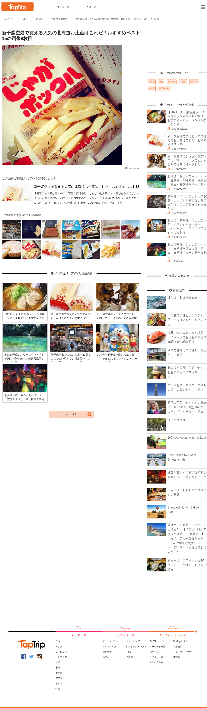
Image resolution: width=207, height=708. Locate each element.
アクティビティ (110, 641)
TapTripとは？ (180, 641)
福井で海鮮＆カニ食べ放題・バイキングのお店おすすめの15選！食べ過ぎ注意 (187, 337)
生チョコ (194, 82)
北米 (58, 662)
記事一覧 (63, 7)
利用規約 (177, 646)
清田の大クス (176, 420)
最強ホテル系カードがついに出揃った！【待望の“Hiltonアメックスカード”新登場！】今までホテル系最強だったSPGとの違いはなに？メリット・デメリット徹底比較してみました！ (187, 538)
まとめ (59, 683)
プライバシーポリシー (184, 652)
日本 (25, 18)
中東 (58, 667)
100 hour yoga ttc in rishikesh (187, 437)
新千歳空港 (164, 88)
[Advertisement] (177, 47)
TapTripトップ (157, 641)
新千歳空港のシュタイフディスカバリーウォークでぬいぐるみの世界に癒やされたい (187, 160)
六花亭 (183, 82)
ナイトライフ (109, 646)
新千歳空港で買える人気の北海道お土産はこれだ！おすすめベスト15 (111, 18)
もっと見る (71, 414)
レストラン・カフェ (136, 646)
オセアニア (61, 657)
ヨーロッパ (61, 652)
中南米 (59, 673)
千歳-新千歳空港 (59, 18)
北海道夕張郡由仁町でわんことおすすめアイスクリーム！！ (187, 372)
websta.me (134, 168)
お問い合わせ (156, 662)
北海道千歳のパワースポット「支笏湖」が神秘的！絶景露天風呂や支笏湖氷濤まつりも (187, 180)
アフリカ (60, 678)
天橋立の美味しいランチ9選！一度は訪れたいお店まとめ (187, 320)
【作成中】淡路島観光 (182, 297)
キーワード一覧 (157, 646)
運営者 (176, 657)
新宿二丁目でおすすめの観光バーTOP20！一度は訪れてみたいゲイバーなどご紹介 (187, 407)
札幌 (161, 82)
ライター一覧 (156, 657)
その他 (129, 657)
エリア (91, 7)
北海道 (39, 18)
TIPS (128, 652)
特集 (58, 688)
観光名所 (107, 652)
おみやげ (171, 82)
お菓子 (151, 88)
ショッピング (133, 641)
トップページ (7, 18)
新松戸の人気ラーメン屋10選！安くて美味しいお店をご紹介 (187, 565)
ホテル (106, 657)
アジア (59, 646)
